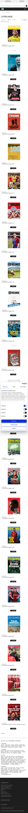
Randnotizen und (7, 0)
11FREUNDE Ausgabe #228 (8, 547)
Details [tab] (14, 386)
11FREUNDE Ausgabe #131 (8, 282)
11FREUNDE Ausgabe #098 (8, 134)
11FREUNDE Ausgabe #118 (8, 223)
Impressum (3, 789)
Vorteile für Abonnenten (6, 786)
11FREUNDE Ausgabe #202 (8, 488)
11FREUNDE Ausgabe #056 (8, 45)
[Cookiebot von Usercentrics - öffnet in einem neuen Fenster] (22, 383)
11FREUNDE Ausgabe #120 (8, 252)
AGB (1, 790)
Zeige (9, 19)
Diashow (24, 19)
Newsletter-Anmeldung (6, 788)
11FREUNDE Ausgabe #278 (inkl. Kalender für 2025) (13, 724)
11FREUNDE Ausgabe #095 (8, 105)
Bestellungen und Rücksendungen (10, 810)
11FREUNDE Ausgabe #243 (8, 606)
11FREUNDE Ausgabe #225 (8, 518)
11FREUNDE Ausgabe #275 (8, 695)
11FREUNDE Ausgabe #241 (8, 577)
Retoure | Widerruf (5, 787)
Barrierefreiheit (4, 792)
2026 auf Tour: (22, 0)
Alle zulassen (14, 421)
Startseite (3, 12)
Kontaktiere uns (20, 810)
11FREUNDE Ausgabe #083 (8, 75)
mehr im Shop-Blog (8, 1)
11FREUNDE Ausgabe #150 (8, 341)
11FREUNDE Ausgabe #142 (8, 311)
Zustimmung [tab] (4, 386)
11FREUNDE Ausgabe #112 (8, 193)
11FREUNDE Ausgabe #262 (8, 665)
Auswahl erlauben (13, 424)
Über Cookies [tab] (23, 386)
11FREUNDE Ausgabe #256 (8, 636)
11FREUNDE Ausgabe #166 (8, 370)
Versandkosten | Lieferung (7, 785)
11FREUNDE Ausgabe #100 (8, 164)
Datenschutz (3, 791)
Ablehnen (14, 428)
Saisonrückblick (22, 1)
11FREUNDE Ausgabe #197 (8, 459)
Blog (2, 810)
